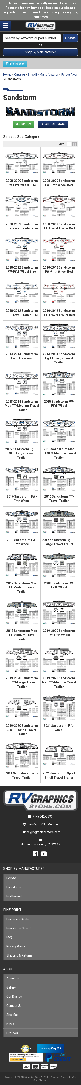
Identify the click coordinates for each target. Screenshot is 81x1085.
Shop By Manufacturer (40, 52)
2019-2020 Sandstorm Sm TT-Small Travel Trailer (22, 730)
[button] (40, 38)
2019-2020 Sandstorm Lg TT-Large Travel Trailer (22, 682)
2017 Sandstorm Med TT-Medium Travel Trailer (21, 587)
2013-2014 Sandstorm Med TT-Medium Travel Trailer (22, 406)
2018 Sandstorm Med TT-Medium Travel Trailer (21, 635)
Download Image (53, 124)
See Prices (23, 124)
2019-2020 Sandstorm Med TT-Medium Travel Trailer (59, 682)
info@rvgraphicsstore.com (42, 832)
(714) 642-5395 (42, 816)
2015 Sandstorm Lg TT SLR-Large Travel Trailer (21, 453)
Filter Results (15, 63)
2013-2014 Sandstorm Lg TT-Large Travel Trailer (59, 358)
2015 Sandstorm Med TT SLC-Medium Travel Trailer (59, 453)
